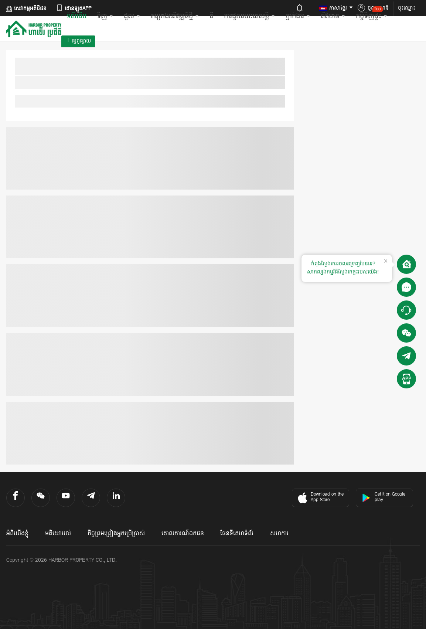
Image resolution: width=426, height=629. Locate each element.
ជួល (132, 16)
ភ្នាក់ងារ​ (298, 16)
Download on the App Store (320, 497)
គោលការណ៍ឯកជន (182, 533)
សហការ (279, 533)
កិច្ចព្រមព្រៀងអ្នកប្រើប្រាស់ (116, 533)
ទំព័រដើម (76, 16)
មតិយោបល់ (58, 533)
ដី (211, 16)
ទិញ (105, 16)
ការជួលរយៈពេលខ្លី (249, 16)
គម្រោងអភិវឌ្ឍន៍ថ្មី (175, 16)
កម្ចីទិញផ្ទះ (372, 13)
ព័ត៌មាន (333, 16)
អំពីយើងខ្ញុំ (17, 533)
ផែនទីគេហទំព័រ (236, 533)
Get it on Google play (383, 497)
